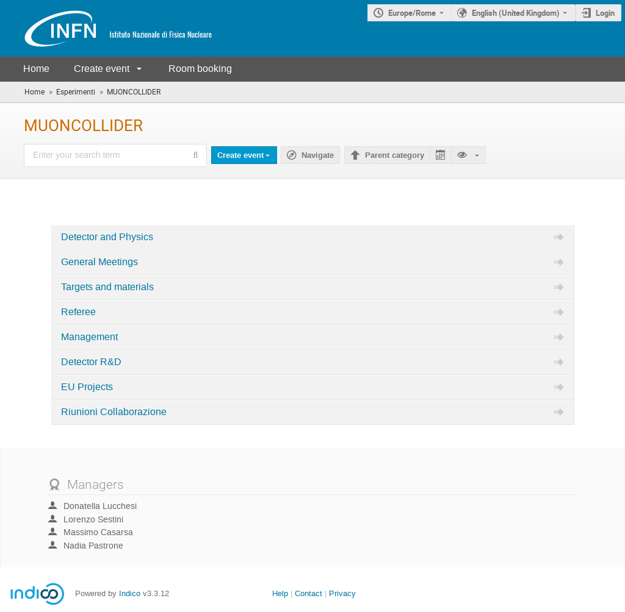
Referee (78, 312)
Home (36, 68)
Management (89, 337)
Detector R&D (91, 362)
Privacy (342, 593)
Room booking (200, 68)
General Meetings (99, 262)
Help (280, 593)
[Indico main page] (106, 28)
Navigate (318, 155)
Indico (129, 593)
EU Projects (87, 387)
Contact (308, 593)
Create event (101, 68)
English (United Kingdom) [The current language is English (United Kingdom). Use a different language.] (516, 12)
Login (605, 12)
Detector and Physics (107, 237)
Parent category (394, 155)
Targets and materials (107, 287)
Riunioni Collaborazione (114, 412)
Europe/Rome (412, 12)
